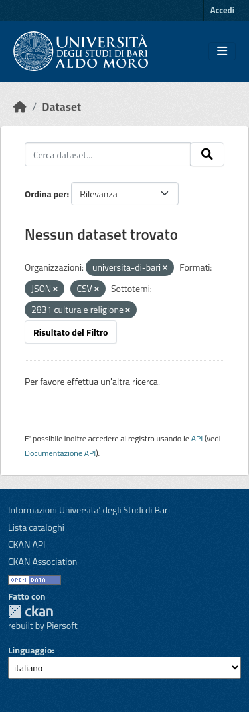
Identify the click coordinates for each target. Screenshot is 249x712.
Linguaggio (30, 650)
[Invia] (207, 154)
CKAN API (27, 544)
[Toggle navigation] (222, 51)
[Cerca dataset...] (108, 154)
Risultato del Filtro (70, 332)
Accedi (222, 10)
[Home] (20, 107)
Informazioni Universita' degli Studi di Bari (89, 510)
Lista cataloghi (36, 527)
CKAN (30, 611)
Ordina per (46, 194)
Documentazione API (60, 453)
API (197, 438)
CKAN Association (42, 561)
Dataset (61, 107)
